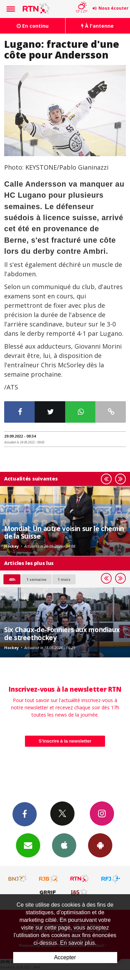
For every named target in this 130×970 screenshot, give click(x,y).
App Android (100, 845)
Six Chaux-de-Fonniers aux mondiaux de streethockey (62, 633)
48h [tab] (12, 579)
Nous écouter (113, 8)
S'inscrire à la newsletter (65, 741)
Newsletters (28, 845)
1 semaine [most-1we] (36, 579)
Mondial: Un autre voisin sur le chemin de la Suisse (64, 532)
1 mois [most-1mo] (64, 579)
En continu (33, 26)
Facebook (24, 814)
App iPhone (64, 845)
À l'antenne (97, 26)
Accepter (65, 957)
